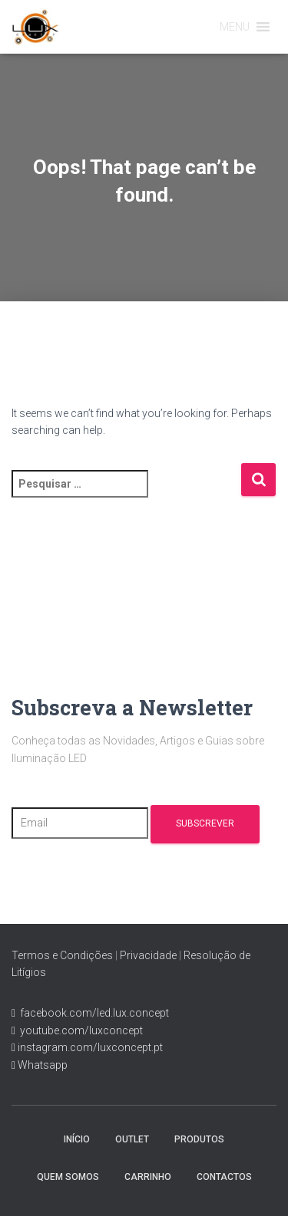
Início (77, 1139)
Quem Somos (68, 1177)
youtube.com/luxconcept (79, 1030)
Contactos (224, 1177)
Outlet (132, 1139)
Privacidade (148, 955)
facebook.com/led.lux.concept (94, 1013)
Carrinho (147, 1177)
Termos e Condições (62, 955)
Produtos (199, 1139)
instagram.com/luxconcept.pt (89, 1047)
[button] (235, 27)
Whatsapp (41, 1065)
